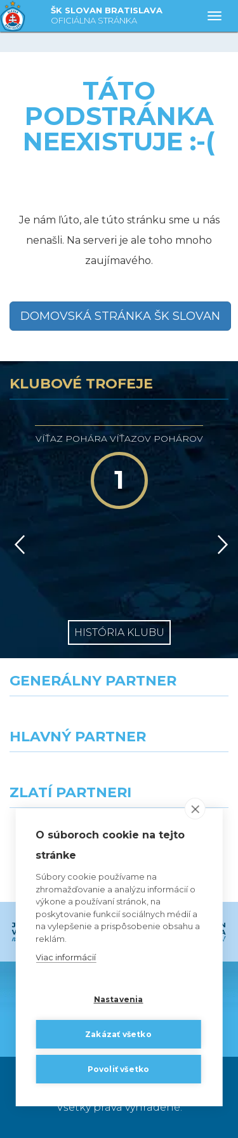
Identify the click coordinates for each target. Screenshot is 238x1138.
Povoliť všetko (119, 1069)
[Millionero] (179, 775)
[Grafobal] (60, 775)
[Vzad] (17, 544)
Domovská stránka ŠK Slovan (120, 316)
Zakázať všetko (118, 1034)
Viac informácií (66, 957)
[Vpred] (220, 544)
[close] (195, 808)
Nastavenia (118, 999)
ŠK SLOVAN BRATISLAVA (106, 16)
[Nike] (119, 719)
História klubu (119, 632)
